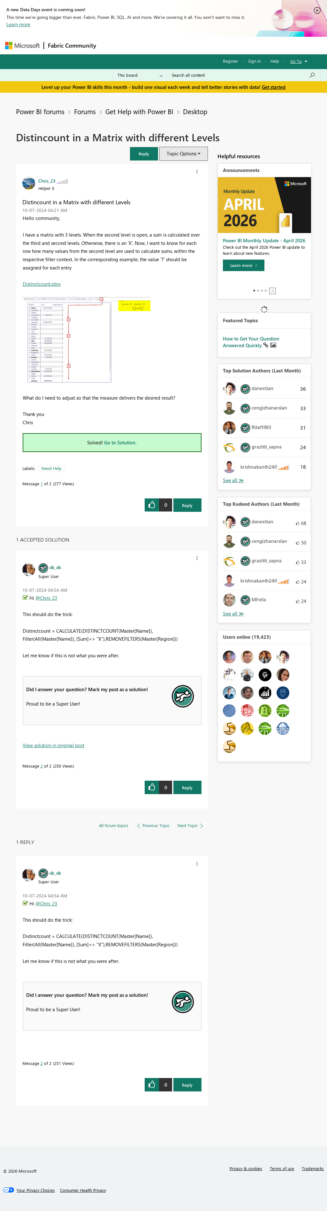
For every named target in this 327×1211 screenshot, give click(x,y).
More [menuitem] (244, 45)
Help (274, 61)
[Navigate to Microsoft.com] (22, 45)
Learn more (18, 24)
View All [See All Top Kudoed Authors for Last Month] (233, 613)
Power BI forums (40, 111)
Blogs (222, 45)
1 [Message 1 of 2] (42, 483)
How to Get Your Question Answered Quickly (251, 342)
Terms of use (282, 1168)
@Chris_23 (46, 598)
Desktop (195, 111)
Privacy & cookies (246, 1168)
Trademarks (313, 1168)
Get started (273, 87)
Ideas (165, 45)
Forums (111, 45)
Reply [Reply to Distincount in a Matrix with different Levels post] (187, 505)
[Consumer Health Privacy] (83, 1190)
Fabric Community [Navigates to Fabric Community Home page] (72, 45)
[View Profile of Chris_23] (47, 180)
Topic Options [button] (181, 153)
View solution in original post (53, 745)
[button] (144, 153)
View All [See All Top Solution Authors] (233, 480)
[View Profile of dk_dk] (55, 567)
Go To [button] (296, 61)
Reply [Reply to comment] (187, 787)
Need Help (52, 468)
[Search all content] (243, 75)
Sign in (254, 61)
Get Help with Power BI (139, 111)
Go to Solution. (120, 442)
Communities (193, 45)
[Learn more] (243, 265)
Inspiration (138, 45)
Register (230, 61)
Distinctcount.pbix (42, 284)
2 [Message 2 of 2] (42, 766)
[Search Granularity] (140, 75)
